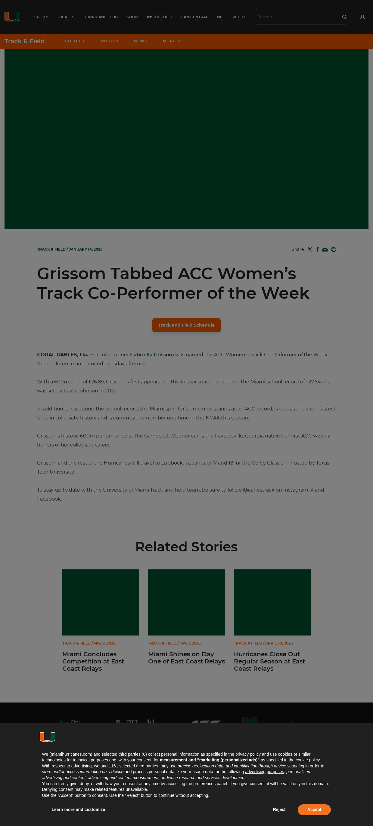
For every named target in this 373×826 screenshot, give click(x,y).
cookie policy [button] (307, 759)
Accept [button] (314, 809)
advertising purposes (264, 771)
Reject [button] (279, 809)
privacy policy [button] (248, 754)
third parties (147, 766)
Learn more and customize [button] (78, 809)
